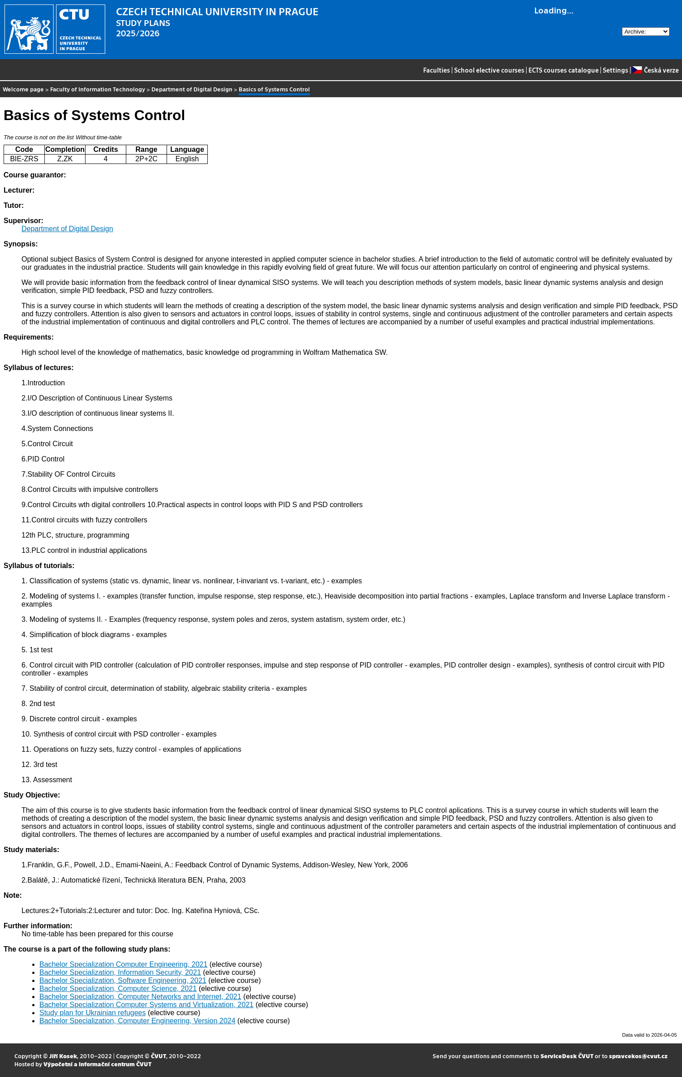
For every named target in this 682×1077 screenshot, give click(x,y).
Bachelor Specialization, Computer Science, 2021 (118, 988)
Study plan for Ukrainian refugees (92, 1013)
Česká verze (655, 70)
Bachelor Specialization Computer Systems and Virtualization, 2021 (146, 1004)
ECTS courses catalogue (563, 70)
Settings (615, 70)
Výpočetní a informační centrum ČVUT (97, 1063)
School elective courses (489, 70)
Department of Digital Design (191, 89)
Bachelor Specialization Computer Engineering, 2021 (123, 964)
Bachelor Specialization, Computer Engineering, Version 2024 (137, 1021)
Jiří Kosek (63, 1055)
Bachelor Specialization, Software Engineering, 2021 (122, 980)
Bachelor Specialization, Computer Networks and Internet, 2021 (140, 996)
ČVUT (158, 1055)
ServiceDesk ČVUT (566, 1055)
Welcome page (23, 89)
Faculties (436, 70)
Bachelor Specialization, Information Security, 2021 (120, 972)
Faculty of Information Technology (97, 89)
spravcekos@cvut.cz (638, 1055)
